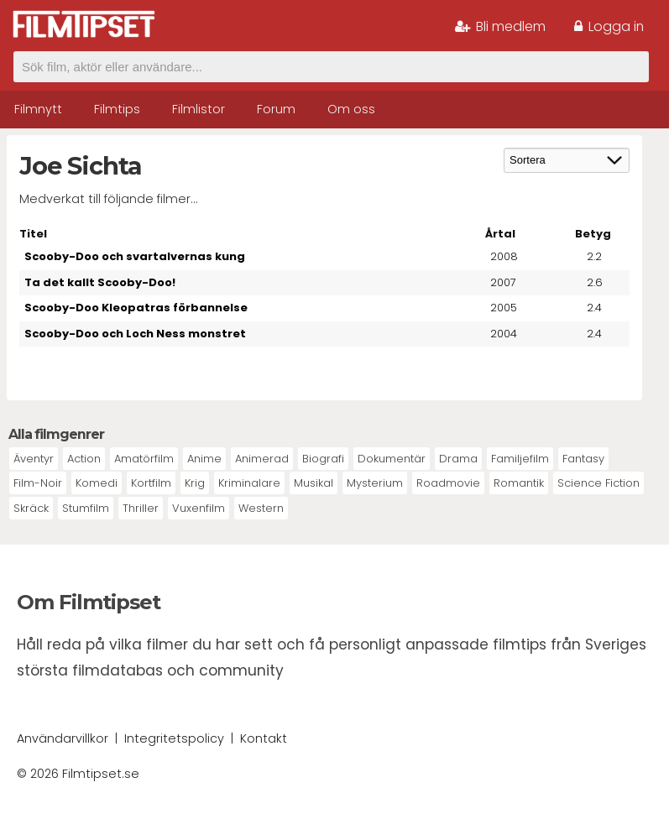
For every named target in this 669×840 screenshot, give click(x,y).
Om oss (351, 109)
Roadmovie (448, 483)
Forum (276, 109)
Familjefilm (520, 459)
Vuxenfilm (198, 508)
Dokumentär (392, 459)
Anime (204, 459)
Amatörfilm (144, 459)
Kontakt (263, 738)
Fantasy (583, 459)
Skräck (31, 508)
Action (84, 459)
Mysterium (375, 483)
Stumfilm (85, 508)
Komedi (97, 483)
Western (261, 508)
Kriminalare (249, 483)
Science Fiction (598, 483)
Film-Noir (37, 483)
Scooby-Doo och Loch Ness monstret (135, 334)
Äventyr (33, 459)
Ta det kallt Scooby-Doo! (99, 282)
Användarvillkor (62, 738)
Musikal (313, 483)
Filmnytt (38, 109)
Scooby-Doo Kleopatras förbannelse (136, 308)
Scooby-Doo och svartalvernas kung (134, 256)
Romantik (519, 483)
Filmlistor (198, 109)
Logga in (609, 26)
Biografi (323, 459)
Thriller (141, 508)
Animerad (262, 459)
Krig (195, 483)
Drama (458, 459)
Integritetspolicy (174, 738)
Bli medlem (500, 26)
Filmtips (117, 109)
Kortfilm (151, 483)
